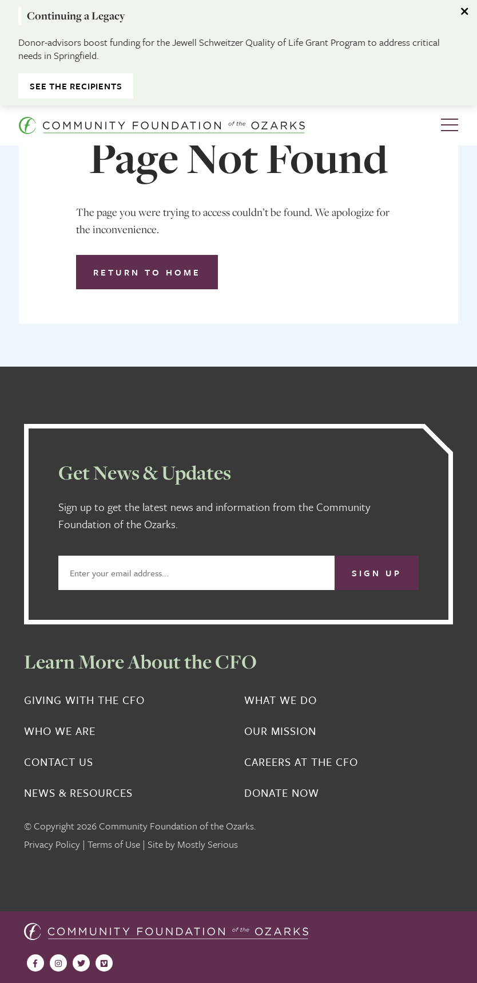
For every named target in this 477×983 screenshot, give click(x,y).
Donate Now (281, 793)
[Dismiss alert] (465, 11)
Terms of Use (114, 844)
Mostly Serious (207, 844)
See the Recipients (76, 86)
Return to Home (147, 272)
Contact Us (58, 762)
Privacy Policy (52, 844)
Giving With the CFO (84, 700)
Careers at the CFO (301, 762)
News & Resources (78, 793)
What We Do (280, 700)
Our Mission (280, 731)
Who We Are (60, 731)
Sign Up (377, 573)
